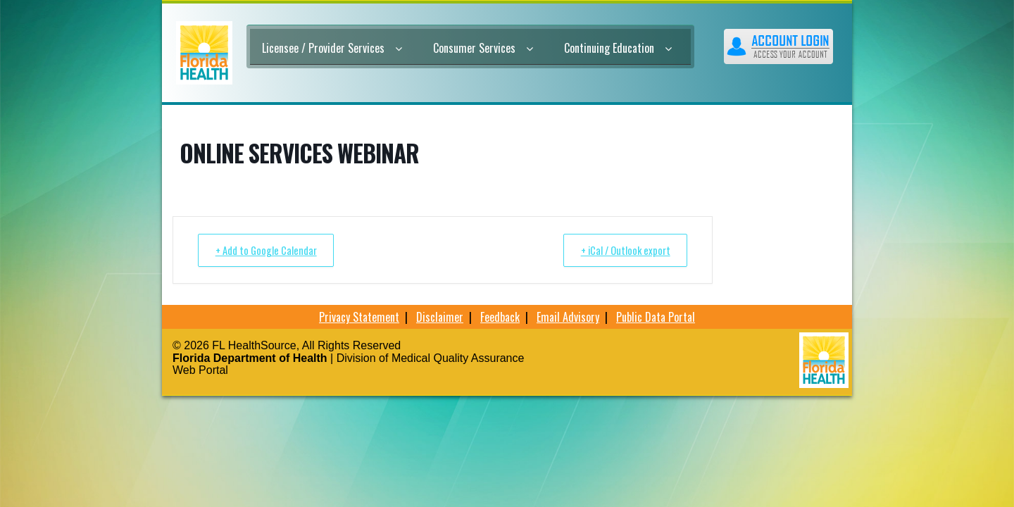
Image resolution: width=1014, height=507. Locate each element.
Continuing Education (618, 47)
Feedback (500, 316)
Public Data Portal (655, 316)
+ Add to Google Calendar (269, 250)
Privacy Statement (359, 316)
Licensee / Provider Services (332, 47)
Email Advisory (568, 316)
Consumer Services (483, 47)
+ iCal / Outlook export (621, 250)
